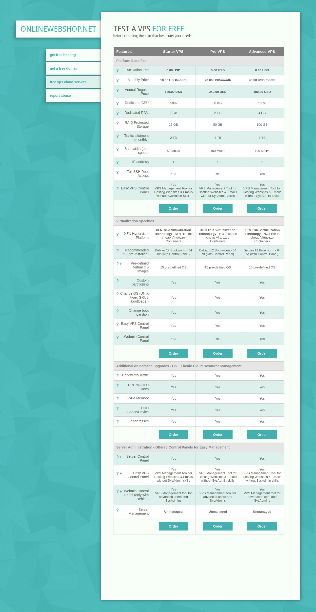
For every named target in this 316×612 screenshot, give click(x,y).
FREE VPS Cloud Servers (68, 82)
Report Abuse (60, 96)
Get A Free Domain (64, 68)
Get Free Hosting (63, 55)
